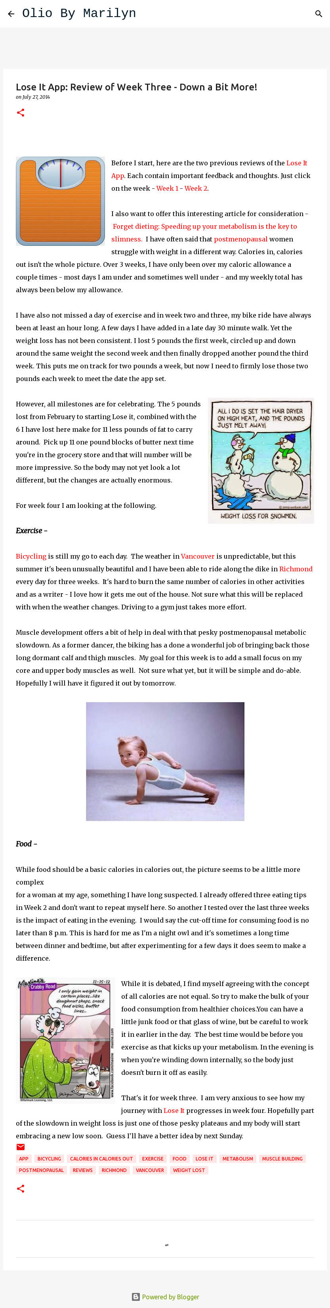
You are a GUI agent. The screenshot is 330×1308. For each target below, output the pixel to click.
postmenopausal (241, 239)
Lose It (174, 1111)
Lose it (205, 1158)
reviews (83, 1170)
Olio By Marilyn (79, 13)
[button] (20, 113)
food (180, 1158)
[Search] (147, 13)
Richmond (296, 569)
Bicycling (31, 556)
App (24, 1158)
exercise (153, 1158)
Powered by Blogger (165, 1296)
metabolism (238, 1158)
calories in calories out (101, 1158)
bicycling (49, 1158)
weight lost (189, 1170)
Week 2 (196, 188)
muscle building (282, 1158)
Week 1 (167, 188)
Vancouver (198, 556)
